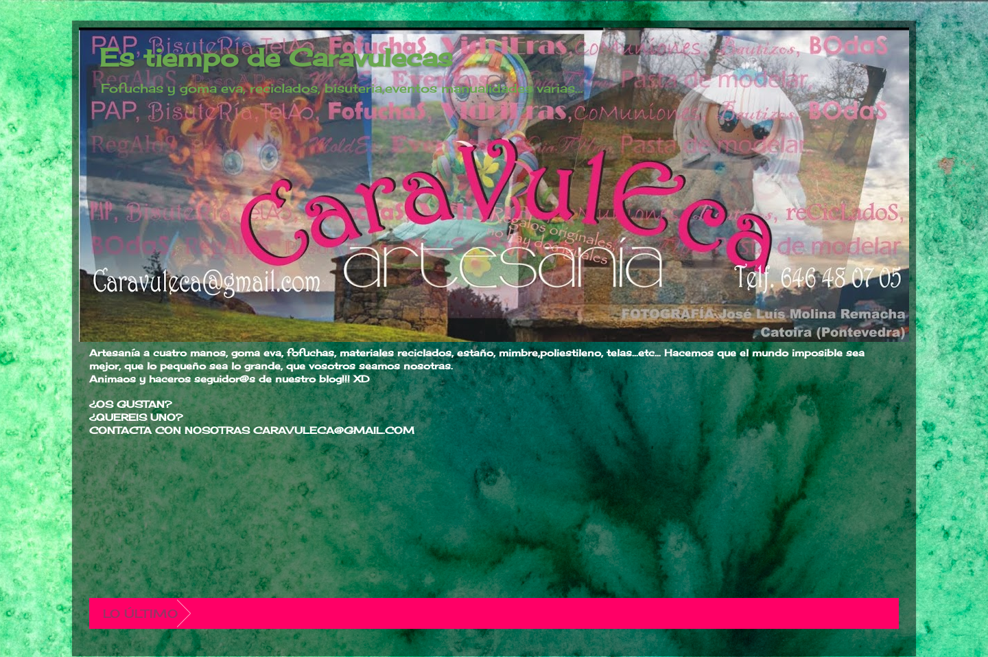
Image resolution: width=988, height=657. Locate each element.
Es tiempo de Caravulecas (276, 58)
